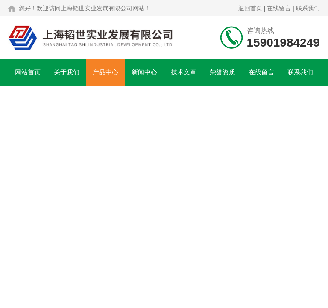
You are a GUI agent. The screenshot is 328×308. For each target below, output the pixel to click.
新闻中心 (144, 72)
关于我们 (66, 72)
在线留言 (279, 8)
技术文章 (183, 72)
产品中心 (105, 72)
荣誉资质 (222, 72)
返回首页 (250, 8)
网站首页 (28, 72)
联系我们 (308, 8)
